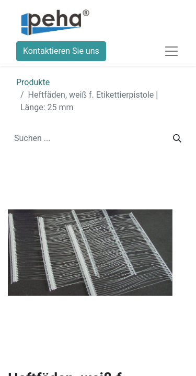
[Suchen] (177, 138)
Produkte (33, 82)
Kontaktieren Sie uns (61, 51)
